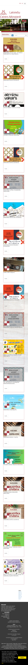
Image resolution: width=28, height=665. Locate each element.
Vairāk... (6, 58)
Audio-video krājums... (9, 273)
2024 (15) (20, 594)
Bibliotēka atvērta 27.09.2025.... (12, 300)
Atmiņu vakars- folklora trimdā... (12, 108)
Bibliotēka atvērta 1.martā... (11, 437)
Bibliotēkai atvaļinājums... (10, 410)
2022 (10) (20, 596)
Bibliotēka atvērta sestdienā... (11, 80)
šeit (2, 663)
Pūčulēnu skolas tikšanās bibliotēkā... (13, 465)
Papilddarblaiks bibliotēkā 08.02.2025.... (11, 492)
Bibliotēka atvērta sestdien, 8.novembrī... (11, 245)
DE (20, 3)
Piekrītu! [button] (22, 657)
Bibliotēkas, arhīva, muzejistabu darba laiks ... (12, 190)
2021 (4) (19, 597)
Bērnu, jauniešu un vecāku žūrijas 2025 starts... (12, 355)
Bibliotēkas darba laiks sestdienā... (13, 218)
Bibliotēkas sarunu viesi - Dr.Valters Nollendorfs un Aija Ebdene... (13, 53)
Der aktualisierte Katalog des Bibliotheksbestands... (11, 382)
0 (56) (19, 598)
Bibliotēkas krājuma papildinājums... (13, 328)
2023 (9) (19, 595)
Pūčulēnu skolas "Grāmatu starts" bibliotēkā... (13, 547)
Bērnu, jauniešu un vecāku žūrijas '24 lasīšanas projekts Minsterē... (13, 575)
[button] (23, 21)
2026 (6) (19, 591)
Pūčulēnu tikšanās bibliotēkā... (12, 135)
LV (22, 3)
